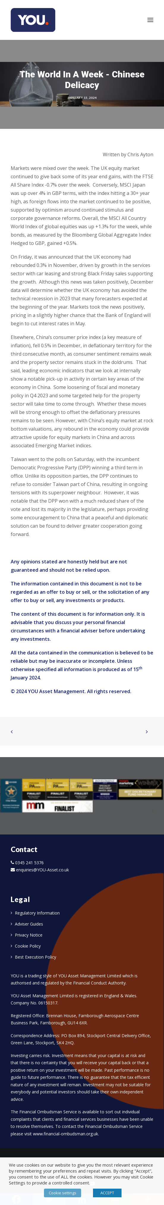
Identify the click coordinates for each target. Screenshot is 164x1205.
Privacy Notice (28, 935)
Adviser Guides (29, 924)
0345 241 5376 (29, 862)
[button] (150, 20)
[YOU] (33, 20)
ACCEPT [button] (107, 1192)
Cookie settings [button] (62, 1192)
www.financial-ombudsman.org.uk (65, 1134)
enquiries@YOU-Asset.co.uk (42, 870)
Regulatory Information (37, 913)
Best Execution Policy (35, 957)
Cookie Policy (28, 946)
